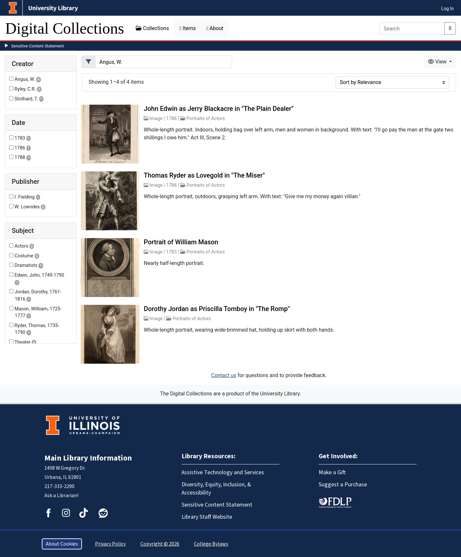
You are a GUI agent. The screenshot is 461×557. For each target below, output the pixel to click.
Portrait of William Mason (181, 242)
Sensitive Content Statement (37, 46)
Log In (447, 8)
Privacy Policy (110, 544)
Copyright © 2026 (159, 544)
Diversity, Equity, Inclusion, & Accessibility (216, 488)
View (438, 62)
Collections (152, 28)
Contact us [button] (223, 375)
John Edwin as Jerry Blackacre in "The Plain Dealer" (219, 109)
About (214, 28)
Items (187, 28)
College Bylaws (211, 544)
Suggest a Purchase (343, 484)
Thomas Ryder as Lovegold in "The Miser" (204, 175)
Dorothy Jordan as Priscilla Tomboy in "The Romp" (217, 309)
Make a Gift (332, 472)
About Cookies (62, 544)
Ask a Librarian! (61, 495)
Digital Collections (64, 28)
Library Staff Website (207, 517)
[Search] (412, 28)
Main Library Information (88, 458)
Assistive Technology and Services (223, 472)
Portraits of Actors (205, 118)
